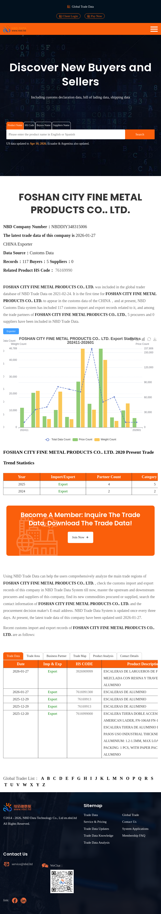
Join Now (80, 537)
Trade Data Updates (96, 828)
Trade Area (33, 656)
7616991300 (84, 692)
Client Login (68, 16)
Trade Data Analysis (97, 842)
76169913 (84, 699)
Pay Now (94, 16)
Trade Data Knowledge (98, 835)
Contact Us (129, 821)
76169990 (63, 270)
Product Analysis (103, 656)
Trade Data (13, 656)
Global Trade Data (83, 6)
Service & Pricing (95, 821)
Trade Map (79, 656)
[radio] (11, 331)
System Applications (135, 828)
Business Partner (56, 656)
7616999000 (84, 713)
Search (140, 134)
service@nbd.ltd (22, 864)
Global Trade (130, 815)
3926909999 (84, 671)
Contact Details (129, 656)
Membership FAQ (133, 835)
